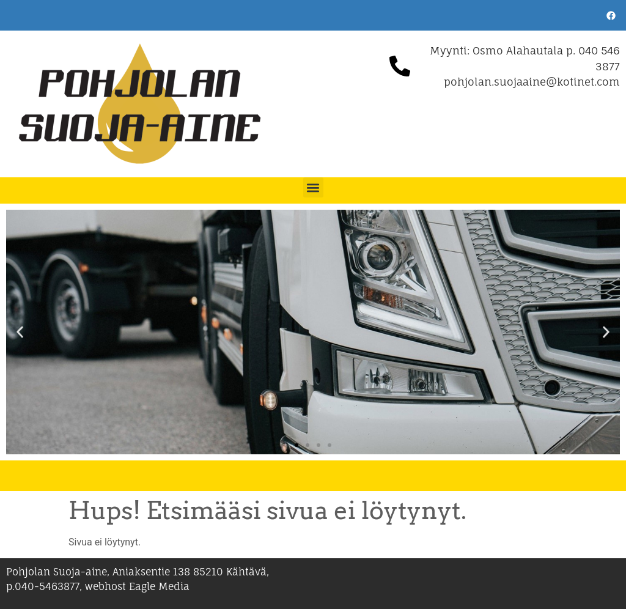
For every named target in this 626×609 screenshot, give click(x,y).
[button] (313, 187)
